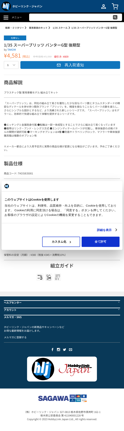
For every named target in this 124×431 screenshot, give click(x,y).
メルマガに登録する (15, 337)
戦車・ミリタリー (14, 27)
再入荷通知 (70, 65)
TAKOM (11, 49)
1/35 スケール (60, 27)
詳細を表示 (104, 230)
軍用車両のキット (38, 27)
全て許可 (100, 241)
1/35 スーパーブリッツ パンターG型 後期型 (94, 27)
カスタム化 (61, 241)
